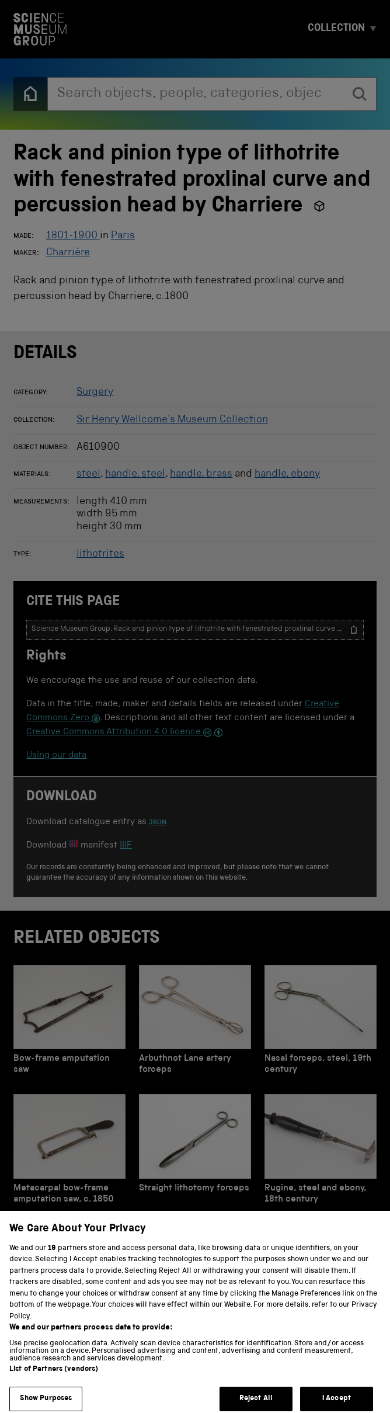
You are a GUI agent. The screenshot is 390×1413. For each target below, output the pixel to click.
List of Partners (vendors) (53, 1379)
